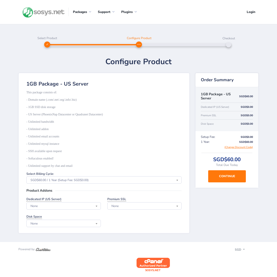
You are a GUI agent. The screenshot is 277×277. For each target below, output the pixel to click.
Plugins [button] (127, 12)
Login (251, 12)
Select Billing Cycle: (40, 174)
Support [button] (104, 12)
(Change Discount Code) (238, 147)
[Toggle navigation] (244, 250)
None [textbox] (34, 206)
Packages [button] (80, 12)
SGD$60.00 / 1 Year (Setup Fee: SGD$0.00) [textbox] (60, 180)
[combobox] (104, 180)
